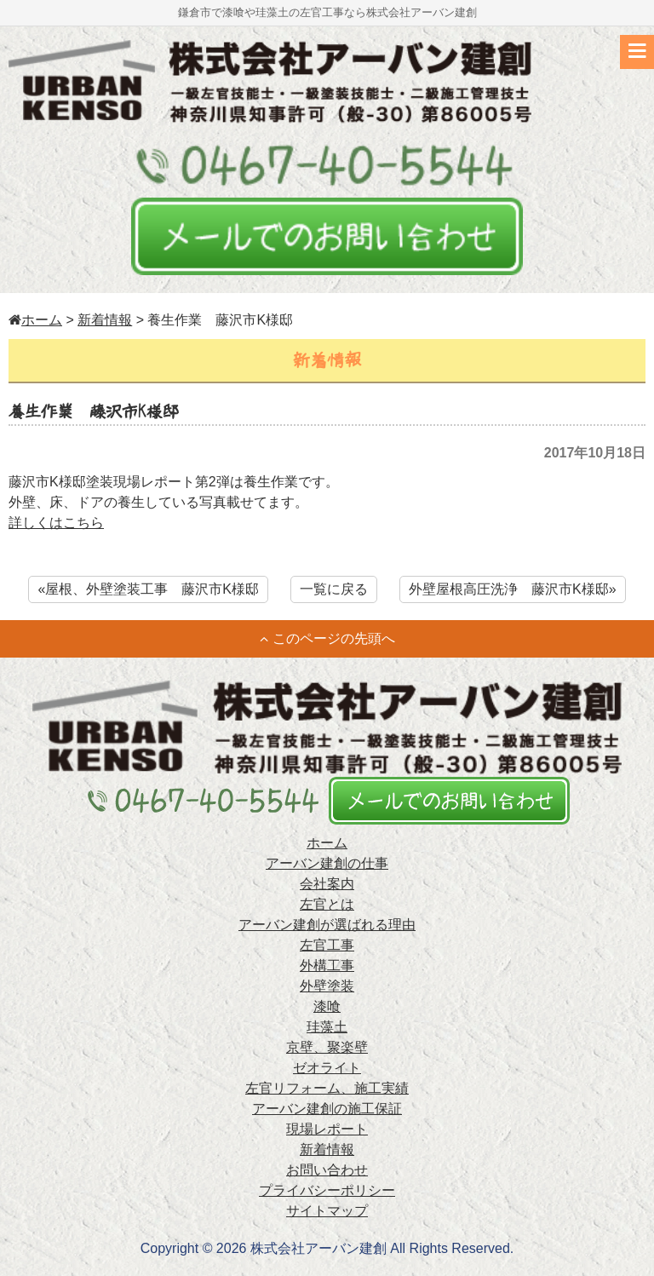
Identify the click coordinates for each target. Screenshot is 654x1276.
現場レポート (327, 1129)
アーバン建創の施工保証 (327, 1108)
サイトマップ (327, 1211)
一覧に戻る (334, 589)
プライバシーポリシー (327, 1190)
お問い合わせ (327, 1170)
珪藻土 (327, 1027)
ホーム (35, 320)
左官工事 (327, 945)
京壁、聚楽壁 (327, 1047)
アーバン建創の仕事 (327, 863)
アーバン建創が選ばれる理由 (327, 924)
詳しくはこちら (56, 522)
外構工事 (327, 965)
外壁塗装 (327, 986)
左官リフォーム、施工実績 (327, 1088)
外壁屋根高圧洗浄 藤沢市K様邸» (513, 589)
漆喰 (327, 1006)
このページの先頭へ (327, 638)
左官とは (327, 904)
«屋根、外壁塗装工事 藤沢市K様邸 (148, 589)
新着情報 (104, 320)
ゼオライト (327, 1067)
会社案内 (327, 884)
